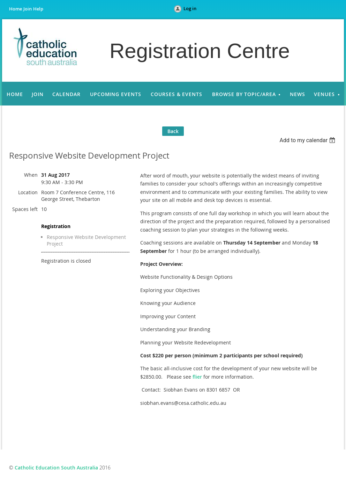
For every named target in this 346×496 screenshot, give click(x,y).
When (31, 175)
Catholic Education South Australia (56, 467)
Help (38, 9)
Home (15, 9)
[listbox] (308, 140)
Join (27, 9)
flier (197, 376)
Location (28, 192)
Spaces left (25, 209)
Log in (189, 8)
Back (173, 131)
